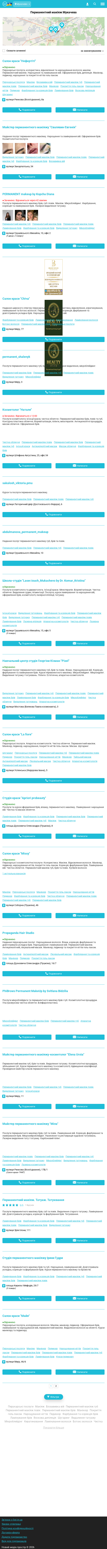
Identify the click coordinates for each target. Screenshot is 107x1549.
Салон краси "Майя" (16, 1316)
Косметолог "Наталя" (17, 409)
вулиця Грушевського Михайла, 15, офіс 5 (28, 631)
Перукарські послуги (13, 82)
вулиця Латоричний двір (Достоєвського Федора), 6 (34, 504)
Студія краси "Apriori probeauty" (24, 798)
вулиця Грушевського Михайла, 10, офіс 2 (28, 234)
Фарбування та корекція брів (37, 90)
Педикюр (15, 90)
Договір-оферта (11, 1532)
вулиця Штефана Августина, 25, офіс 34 (27, 455)
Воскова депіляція (85, 90)
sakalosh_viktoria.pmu (17, 483)
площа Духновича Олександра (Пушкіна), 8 (29, 825)
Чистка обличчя (11, 442)
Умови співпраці (11, 1524)
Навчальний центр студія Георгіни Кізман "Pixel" (35, 660)
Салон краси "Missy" (16, 853)
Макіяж (31, 82)
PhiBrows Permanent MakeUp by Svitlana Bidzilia (35, 991)
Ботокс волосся (10, 324)
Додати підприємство (14, 1537)
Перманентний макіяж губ (68, 82)
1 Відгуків (29, 1205)
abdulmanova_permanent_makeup (25, 532)
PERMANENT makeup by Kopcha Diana (28, 194)
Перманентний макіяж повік (71, 157)
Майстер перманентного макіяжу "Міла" (30, 1123)
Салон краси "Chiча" (16, 298)
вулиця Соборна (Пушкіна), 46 (22, 905)
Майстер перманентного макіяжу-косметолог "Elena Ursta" (43, 1054)
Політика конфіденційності (17, 1528)
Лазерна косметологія (34, 1164)
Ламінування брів (64, 90)
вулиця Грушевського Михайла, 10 (24, 553)
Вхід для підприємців (14, 1541)
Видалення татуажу (13, 157)
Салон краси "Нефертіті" (19, 61)
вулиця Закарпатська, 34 (19, 166)
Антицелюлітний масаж (44, 446)
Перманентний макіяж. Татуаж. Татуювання (33, 1200)
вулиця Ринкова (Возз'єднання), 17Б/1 (27, 1171)
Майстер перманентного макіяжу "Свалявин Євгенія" (39, 127)
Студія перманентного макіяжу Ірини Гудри (32, 1258)
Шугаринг (7, 94)
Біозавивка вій (44, 82)
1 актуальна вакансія (14, 873)
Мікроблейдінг (87, 228)
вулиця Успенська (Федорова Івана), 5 (26, 770)
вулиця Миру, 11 (15, 1096)
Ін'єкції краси (23, 446)
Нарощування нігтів (49, 757)
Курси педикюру (65, 1356)
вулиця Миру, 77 (15, 329)
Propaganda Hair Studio (18, 933)
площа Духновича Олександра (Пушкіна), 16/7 (31, 963)
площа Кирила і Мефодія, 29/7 (22, 1286)
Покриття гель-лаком (72, 86)
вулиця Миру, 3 (14, 382)
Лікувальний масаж (40, 761)
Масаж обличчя (67, 446)
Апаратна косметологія (56, 621)
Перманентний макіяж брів (32, 86)
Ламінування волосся (86, 320)
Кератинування (64, 320)
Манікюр (54, 86)
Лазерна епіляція (32, 621)
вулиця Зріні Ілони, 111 (18, 1230)
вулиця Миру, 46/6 (16, 1361)
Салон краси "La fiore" (17, 734)
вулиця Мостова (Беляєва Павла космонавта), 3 (32, 706)
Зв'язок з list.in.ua (12, 1519)
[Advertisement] (53, 1468)
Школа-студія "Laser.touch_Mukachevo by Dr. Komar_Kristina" (44, 580)
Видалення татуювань (30, 613)
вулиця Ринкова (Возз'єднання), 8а (25, 99)
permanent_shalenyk (16, 356)
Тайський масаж (82, 757)
